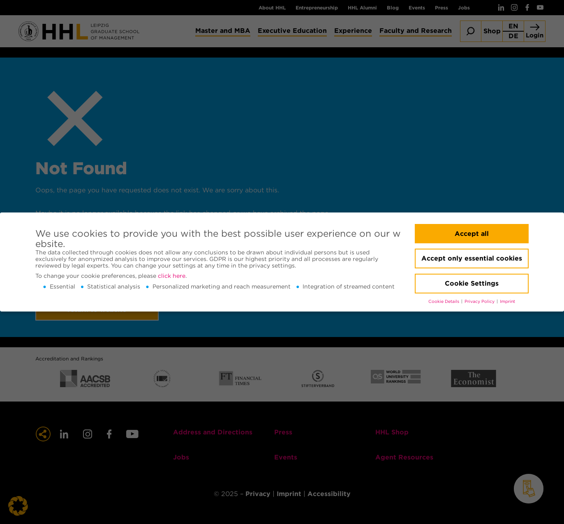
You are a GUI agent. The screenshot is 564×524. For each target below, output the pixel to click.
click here (171, 275)
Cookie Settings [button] (472, 283)
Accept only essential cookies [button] (471, 258)
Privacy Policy (480, 301)
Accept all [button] (472, 234)
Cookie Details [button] (444, 301)
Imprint (507, 301)
